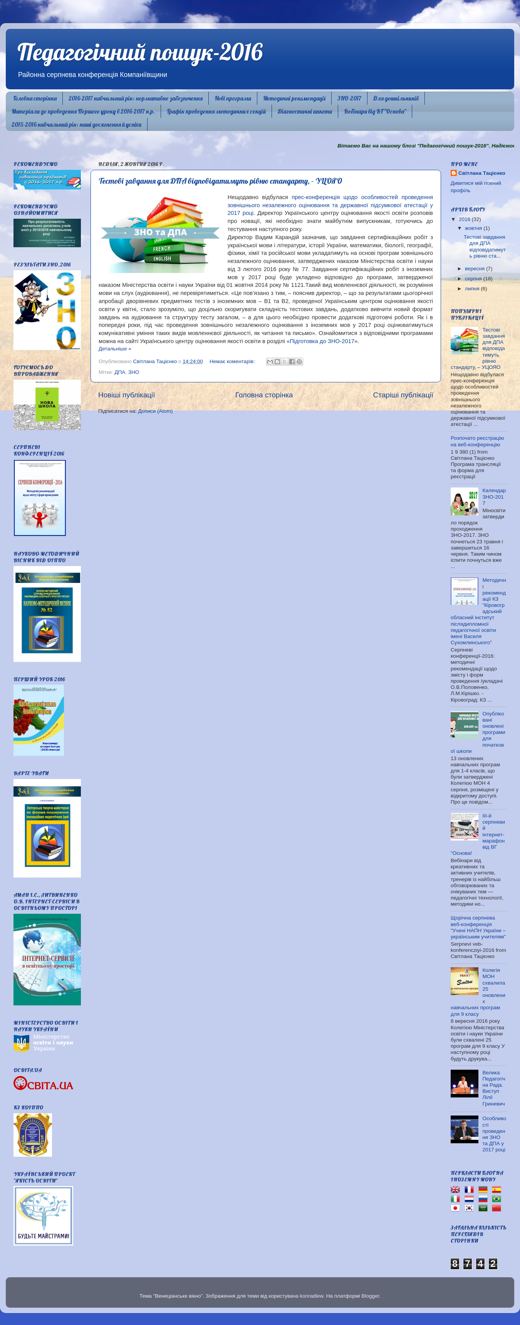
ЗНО (133, 372)
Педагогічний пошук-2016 (140, 51)
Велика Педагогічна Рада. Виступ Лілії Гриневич (493, 1088)
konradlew (311, 1296)
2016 (465, 219)
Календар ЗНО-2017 (494, 496)
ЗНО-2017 (349, 98)
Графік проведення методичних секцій (216, 111)
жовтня (474, 228)
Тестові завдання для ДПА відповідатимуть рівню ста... (485, 246)
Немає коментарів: (233, 361)
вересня (475, 268)
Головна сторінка (35, 98)
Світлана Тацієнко (481, 173)
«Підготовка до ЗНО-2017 (320, 341)
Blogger (370, 1296)
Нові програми (233, 98)
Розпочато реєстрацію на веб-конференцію (477, 441)
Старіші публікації (403, 395)
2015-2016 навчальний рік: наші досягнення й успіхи (76, 124)
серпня (474, 278)
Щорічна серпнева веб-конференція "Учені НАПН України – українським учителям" (478, 927)
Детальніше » (115, 349)
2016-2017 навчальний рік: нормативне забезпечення (136, 98)
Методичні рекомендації (294, 98)
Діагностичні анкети (305, 111)
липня (473, 288)
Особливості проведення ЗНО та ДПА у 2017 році (494, 1134)
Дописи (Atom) (155, 411)
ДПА (119, 372)
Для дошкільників (396, 98)
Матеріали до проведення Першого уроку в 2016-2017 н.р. (83, 111)
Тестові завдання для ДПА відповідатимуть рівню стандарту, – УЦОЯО (220, 181)
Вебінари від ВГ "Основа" (375, 111)
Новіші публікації (126, 395)
